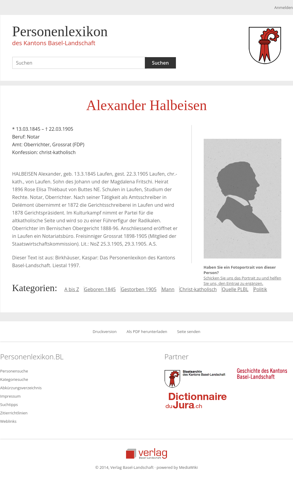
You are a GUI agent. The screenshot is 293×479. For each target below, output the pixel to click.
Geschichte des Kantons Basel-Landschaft (262, 373)
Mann (168, 289)
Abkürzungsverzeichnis (21, 387)
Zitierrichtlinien (14, 413)
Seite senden (188, 331)
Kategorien (33, 287)
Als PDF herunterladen (147, 331)
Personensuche (14, 371)
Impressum (10, 396)
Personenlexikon (60, 36)
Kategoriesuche (14, 379)
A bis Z (72, 289)
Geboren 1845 (100, 289)
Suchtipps (9, 404)
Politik (260, 289)
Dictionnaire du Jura (196, 400)
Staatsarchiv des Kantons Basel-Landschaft (196, 378)
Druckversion (104, 331)
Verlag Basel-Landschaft (146, 453)
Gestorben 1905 (139, 289)
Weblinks (8, 421)
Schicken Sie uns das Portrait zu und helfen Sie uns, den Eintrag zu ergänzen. (242, 280)
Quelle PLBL (235, 289)
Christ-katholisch (198, 289)
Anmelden (283, 7)
